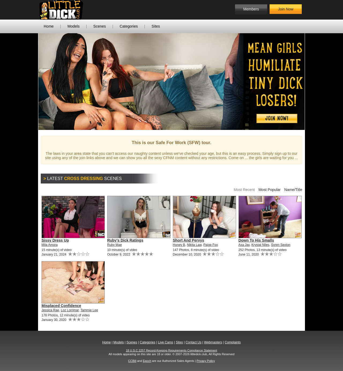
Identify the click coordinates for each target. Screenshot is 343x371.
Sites (156, 26)
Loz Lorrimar (70, 310)
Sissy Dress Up (55, 240)
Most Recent (244, 190)
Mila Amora (50, 245)
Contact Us (193, 342)
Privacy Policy (205, 360)
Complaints (233, 342)
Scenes (99, 26)
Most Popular (269, 190)
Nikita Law (194, 245)
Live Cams (165, 342)
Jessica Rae (50, 310)
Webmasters (213, 342)
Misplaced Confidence (61, 305)
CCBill (132, 360)
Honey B (179, 245)
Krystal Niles (260, 245)
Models (74, 26)
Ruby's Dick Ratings (125, 240)
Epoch (147, 360)
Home (49, 26)
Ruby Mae (114, 245)
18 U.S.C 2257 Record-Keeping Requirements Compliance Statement (171, 350)
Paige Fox (210, 245)
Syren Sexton (280, 245)
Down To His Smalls (256, 240)
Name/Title (293, 190)
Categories (129, 26)
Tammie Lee (89, 310)
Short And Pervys (188, 240)
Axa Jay (244, 245)
